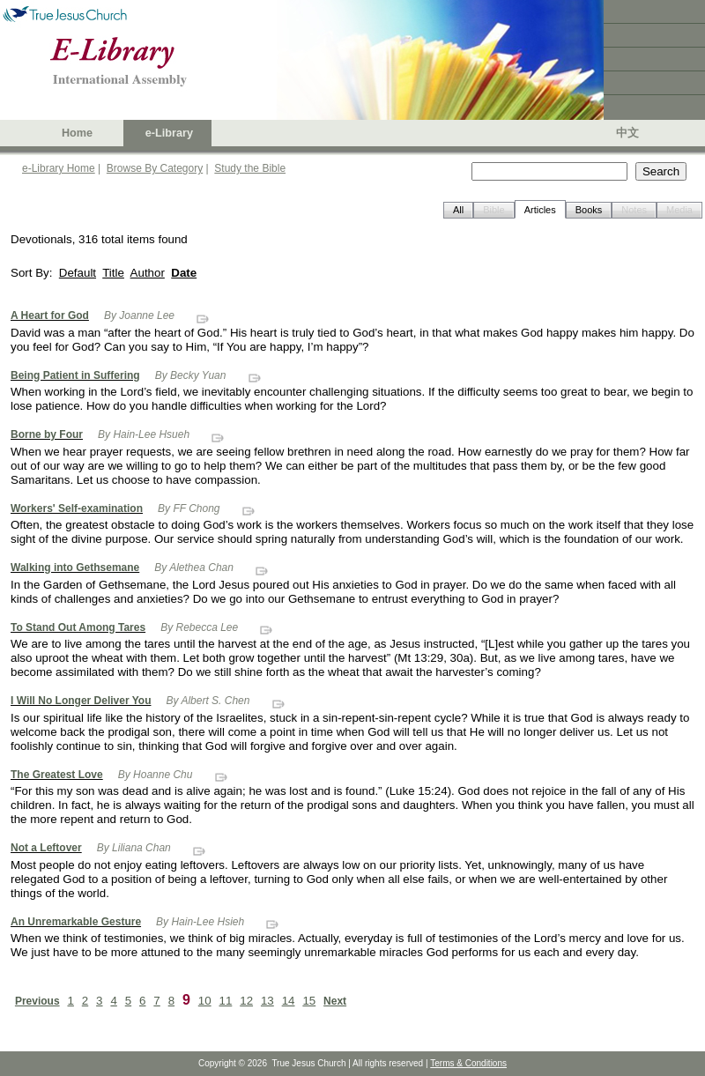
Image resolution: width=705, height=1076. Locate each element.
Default (77, 272)
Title (113, 272)
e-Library (169, 133)
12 (246, 1000)
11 (226, 1000)
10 (205, 1000)
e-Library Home (58, 168)
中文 (627, 133)
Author (147, 272)
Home (77, 133)
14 (288, 1000)
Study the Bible (250, 168)
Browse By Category (155, 168)
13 (267, 1000)
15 (308, 1000)
